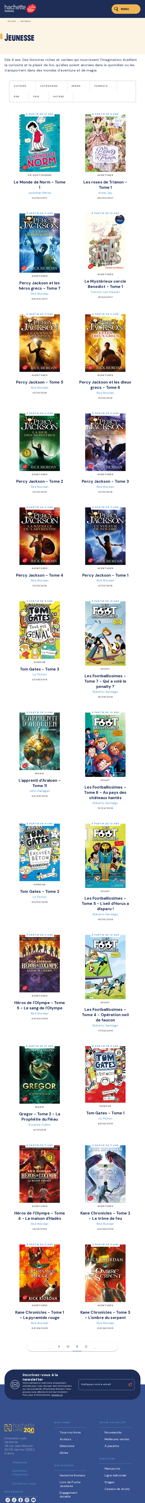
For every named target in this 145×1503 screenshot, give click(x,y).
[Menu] (126, 9)
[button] (22, 86)
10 (68, 1347)
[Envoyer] (129, 1384)
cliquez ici (57, 1394)
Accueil (12, 21)
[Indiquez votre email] (102, 1384)
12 (86, 1347)
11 (77, 1347)
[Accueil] (20, 9)
